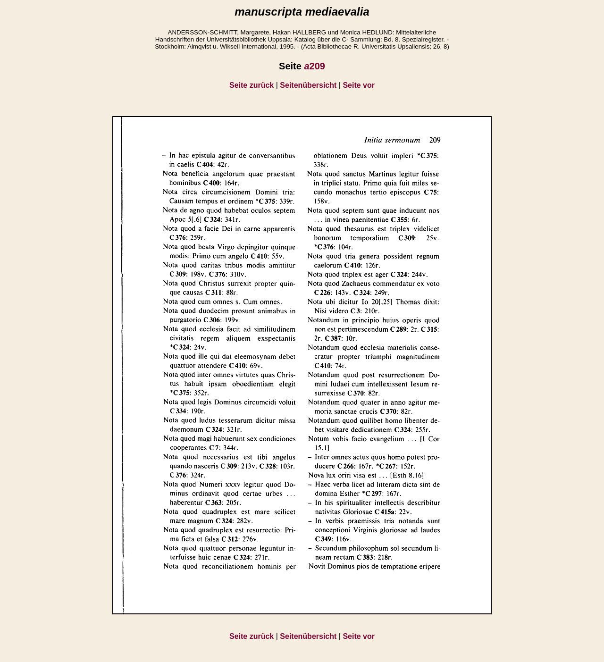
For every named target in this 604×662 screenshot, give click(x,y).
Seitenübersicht (308, 85)
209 (314, 66)
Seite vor (359, 85)
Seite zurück (251, 85)
